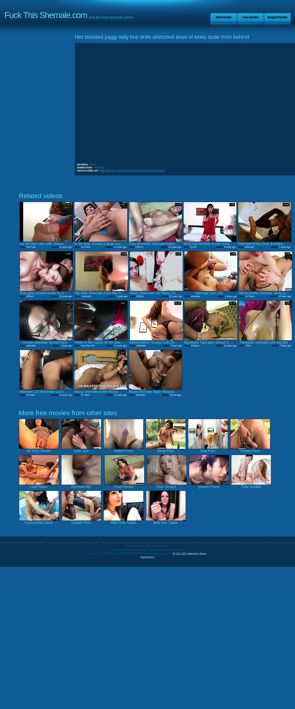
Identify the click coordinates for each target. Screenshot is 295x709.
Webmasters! (147, 557)
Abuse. (203, 553)
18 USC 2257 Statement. (185, 553)
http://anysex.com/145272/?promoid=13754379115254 (132, 170)
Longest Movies (277, 17)
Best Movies (224, 17)
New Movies (250, 17)
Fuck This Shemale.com (45, 15)
